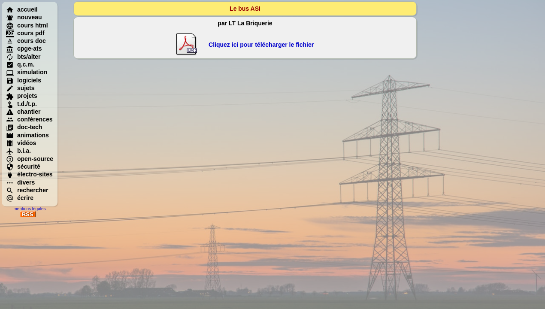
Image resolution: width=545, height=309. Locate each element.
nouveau (24, 17)
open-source (29, 158)
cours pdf (25, 33)
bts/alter (23, 56)
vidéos (21, 142)
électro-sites (29, 174)
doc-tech (24, 127)
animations (27, 135)
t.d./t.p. (21, 103)
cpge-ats (24, 48)
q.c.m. (20, 64)
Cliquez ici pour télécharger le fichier (261, 44)
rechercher (27, 190)
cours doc (26, 40)
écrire (19, 197)
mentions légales (29, 208)
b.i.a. (18, 150)
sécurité (23, 166)
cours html (27, 25)
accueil (21, 9)
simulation (26, 72)
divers (20, 182)
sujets (20, 88)
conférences (29, 119)
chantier (23, 111)
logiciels (23, 80)
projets (21, 95)
